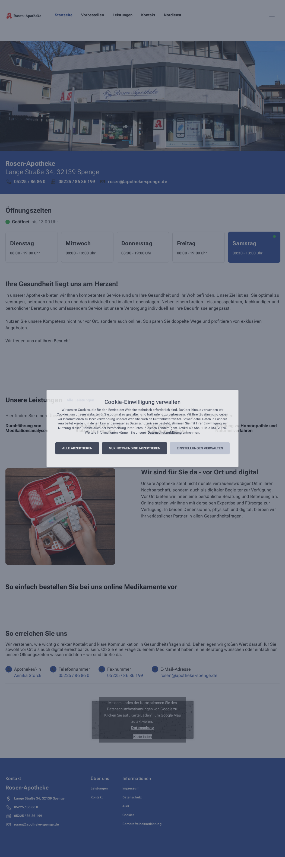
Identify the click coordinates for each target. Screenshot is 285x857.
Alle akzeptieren (77, 448)
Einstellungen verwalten (200, 448)
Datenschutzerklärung (165, 432)
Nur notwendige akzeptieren (134, 448)
